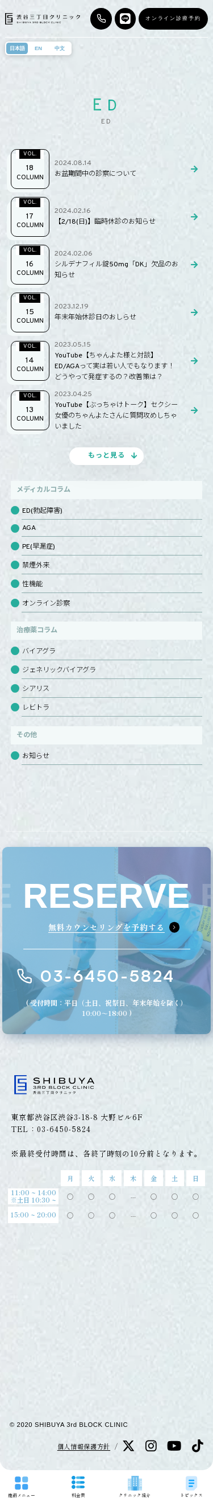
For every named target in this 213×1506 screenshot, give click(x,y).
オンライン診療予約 (173, 18)
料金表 (78, 1486)
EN (38, 48)
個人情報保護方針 (83, 1446)
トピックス (191, 1487)
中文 (60, 48)
